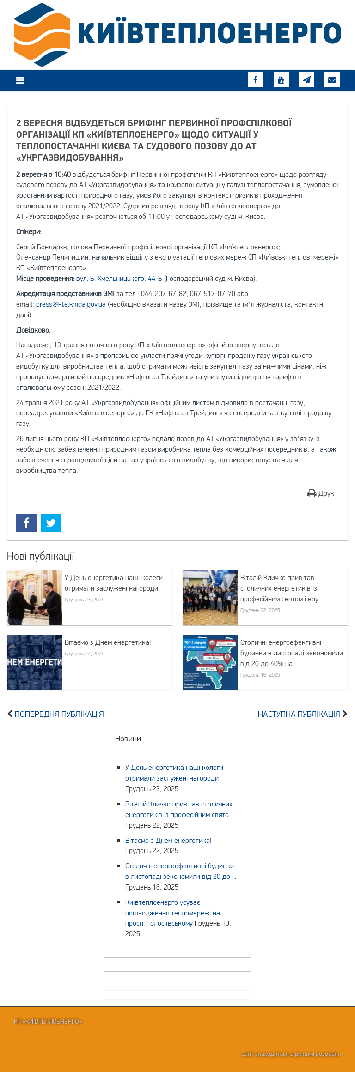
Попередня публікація (59, 714)
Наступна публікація (299, 714)
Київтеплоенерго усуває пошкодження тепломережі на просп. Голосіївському (172, 912)
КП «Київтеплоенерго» (47, 1021)
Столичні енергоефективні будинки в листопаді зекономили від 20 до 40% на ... (291, 652)
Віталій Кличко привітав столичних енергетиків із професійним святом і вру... (281, 588)
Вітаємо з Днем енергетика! (108, 642)
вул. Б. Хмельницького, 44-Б (119, 278)
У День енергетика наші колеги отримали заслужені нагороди (114, 582)
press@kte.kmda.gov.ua (71, 304)
